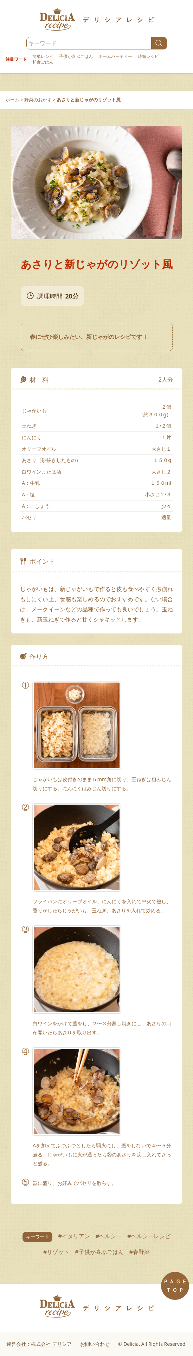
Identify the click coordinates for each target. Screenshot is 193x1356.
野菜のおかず (38, 99)
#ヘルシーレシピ (148, 1236)
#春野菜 (139, 1252)
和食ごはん (42, 62)
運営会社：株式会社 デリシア (39, 1344)
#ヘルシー (109, 1236)
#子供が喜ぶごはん (99, 1252)
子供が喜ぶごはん (76, 56)
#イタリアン (74, 1236)
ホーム (12, 99)
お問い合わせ (95, 1344)
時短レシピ (148, 56)
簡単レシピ (42, 56)
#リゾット (56, 1252)
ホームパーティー (115, 56)
